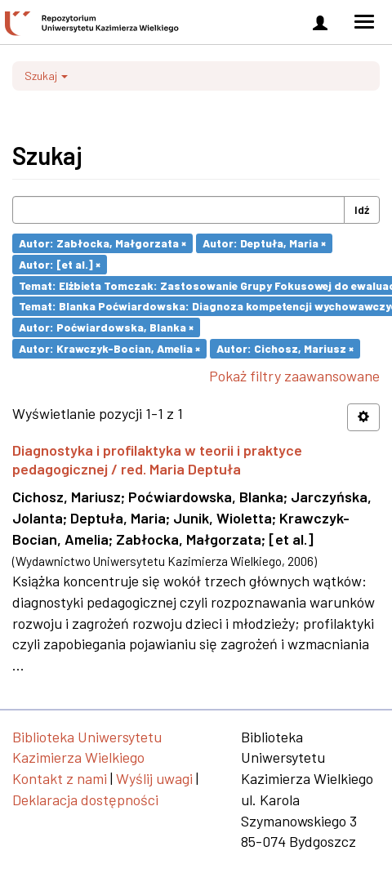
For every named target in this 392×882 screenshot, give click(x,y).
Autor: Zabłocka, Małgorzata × (102, 243)
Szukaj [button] (46, 75)
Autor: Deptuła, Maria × (264, 243)
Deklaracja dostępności (85, 799)
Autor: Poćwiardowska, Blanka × (106, 327)
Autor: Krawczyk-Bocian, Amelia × (109, 348)
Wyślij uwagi (154, 778)
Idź (361, 209)
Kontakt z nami (59, 778)
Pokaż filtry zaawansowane (294, 376)
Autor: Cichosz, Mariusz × (285, 348)
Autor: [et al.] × (59, 264)
